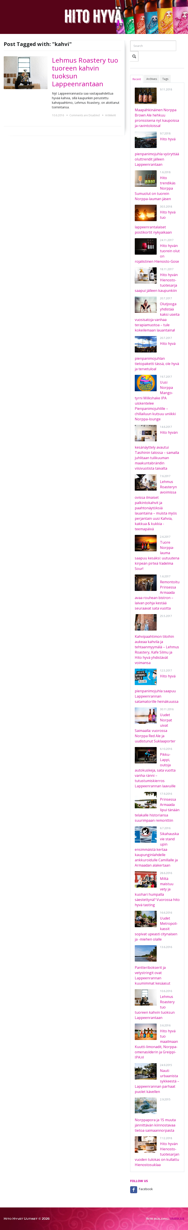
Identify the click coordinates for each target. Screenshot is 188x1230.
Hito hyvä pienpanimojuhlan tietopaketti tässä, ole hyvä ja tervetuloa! (157, 356)
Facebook (146, 1189)
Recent (137, 79)
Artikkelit (110, 115)
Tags (165, 79)
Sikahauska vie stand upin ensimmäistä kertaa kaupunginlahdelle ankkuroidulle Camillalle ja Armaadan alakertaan (157, 849)
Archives (151, 79)
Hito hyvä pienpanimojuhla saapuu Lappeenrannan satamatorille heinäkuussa (156, 689)
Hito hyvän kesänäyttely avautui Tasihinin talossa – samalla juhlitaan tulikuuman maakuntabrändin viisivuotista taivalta (157, 450)
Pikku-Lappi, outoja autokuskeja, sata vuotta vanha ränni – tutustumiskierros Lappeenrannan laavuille (155, 770)
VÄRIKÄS (177, 1218)
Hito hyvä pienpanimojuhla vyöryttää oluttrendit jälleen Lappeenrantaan (157, 152)
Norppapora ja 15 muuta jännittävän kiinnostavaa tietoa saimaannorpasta (155, 1125)
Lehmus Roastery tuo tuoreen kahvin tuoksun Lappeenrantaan (85, 72)
